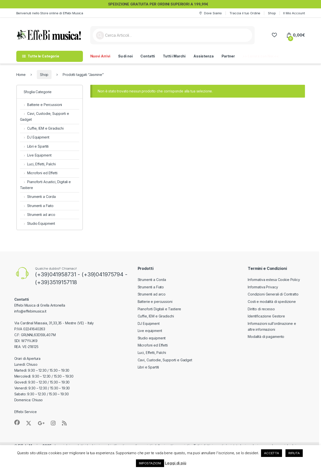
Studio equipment (152, 338)
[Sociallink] (17, 422)
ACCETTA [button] (271, 453)
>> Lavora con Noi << (260, 56)
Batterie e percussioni (155, 301)
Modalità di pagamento (266, 336)
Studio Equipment (37, 223)
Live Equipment (36, 155)
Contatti (147, 56)
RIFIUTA (294, 453)
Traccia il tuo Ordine (244, 13)
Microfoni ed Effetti (38, 173)
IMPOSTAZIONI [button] (150, 463)
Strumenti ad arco (37, 214)
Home (21, 74)
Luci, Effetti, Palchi (38, 164)
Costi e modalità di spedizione (272, 301)
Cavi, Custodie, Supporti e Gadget (44, 116)
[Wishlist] (274, 35)
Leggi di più (175, 463)
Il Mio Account (294, 13)
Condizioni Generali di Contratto (273, 294)
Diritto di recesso (261, 309)
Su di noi (125, 56)
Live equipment (150, 331)
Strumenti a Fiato (37, 206)
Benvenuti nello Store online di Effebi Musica (49, 13)
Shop (272, 13)
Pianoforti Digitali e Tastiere (159, 309)
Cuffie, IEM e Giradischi (42, 128)
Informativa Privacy (263, 287)
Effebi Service (25, 412)
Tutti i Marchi (174, 56)
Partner (228, 56)
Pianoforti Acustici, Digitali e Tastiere (45, 185)
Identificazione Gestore (266, 316)
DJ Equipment (34, 137)
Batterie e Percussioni (41, 105)
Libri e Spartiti (34, 146)
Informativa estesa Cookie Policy (274, 280)
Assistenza (203, 56)
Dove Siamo (210, 13)
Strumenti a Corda (38, 196)
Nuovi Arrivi (100, 56)
